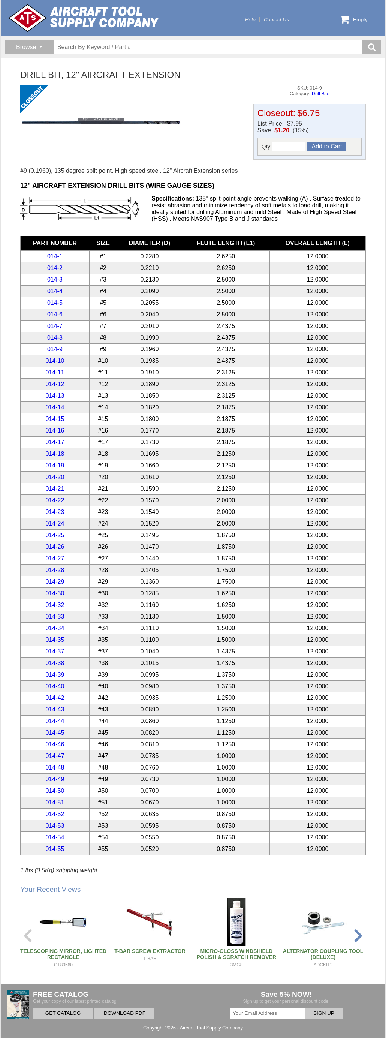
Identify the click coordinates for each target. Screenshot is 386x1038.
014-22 (54, 500)
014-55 (54, 849)
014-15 (54, 419)
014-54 (54, 837)
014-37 (54, 651)
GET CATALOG (63, 1013)
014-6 (55, 314)
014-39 (54, 674)
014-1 (55, 256)
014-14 (54, 407)
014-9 (55, 349)
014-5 (55, 303)
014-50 (54, 791)
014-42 (54, 698)
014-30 (54, 593)
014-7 (55, 326)
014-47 (54, 756)
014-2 (55, 268)
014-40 (54, 686)
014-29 (54, 581)
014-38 (54, 663)
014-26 (54, 547)
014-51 (54, 802)
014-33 (54, 616)
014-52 (54, 814)
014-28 (54, 570)
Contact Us (276, 19)
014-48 (54, 767)
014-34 (54, 628)
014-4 (55, 291)
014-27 (54, 558)
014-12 (54, 384)
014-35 (54, 640)
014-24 (54, 523)
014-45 (54, 732)
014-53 (54, 825)
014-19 (54, 465)
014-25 (54, 535)
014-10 (54, 361)
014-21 (54, 488)
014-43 (54, 709)
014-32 (54, 605)
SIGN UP (323, 1013)
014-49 (54, 779)
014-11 (54, 372)
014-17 (54, 442)
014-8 (55, 337)
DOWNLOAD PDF (124, 1013)
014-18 (54, 454)
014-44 (54, 721)
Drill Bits (320, 93)
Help (250, 19)
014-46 (54, 744)
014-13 (54, 395)
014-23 (54, 512)
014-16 (54, 430)
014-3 (55, 279)
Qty (284, 146)
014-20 (54, 477)
